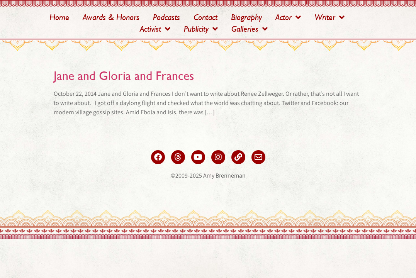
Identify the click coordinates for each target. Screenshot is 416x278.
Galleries (249, 29)
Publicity (201, 29)
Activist (155, 29)
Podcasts (166, 17)
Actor (288, 17)
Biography (246, 17)
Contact (205, 17)
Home (59, 17)
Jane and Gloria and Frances (124, 75)
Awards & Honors (111, 17)
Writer (329, 17)
